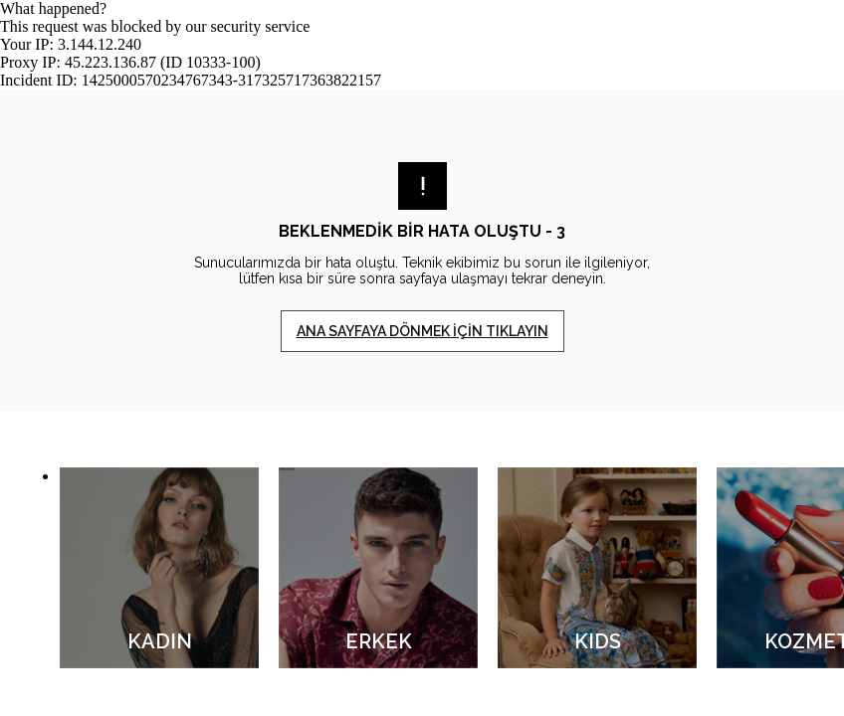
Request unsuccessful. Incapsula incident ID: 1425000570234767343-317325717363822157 (422, 358)
